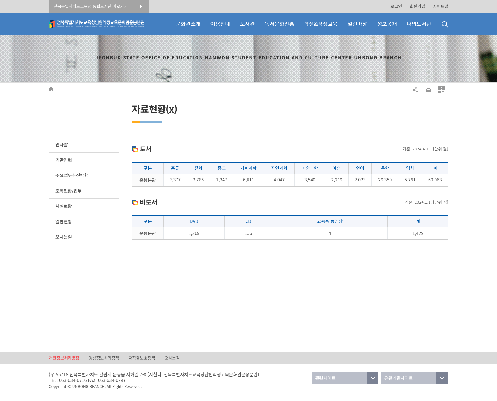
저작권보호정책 (141, 358)
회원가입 (417, 6)
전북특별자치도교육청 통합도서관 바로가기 (91, 6)
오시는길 (172, 358)
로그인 (396, 6)
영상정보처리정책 (104, 358)
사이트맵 (440, 6)
